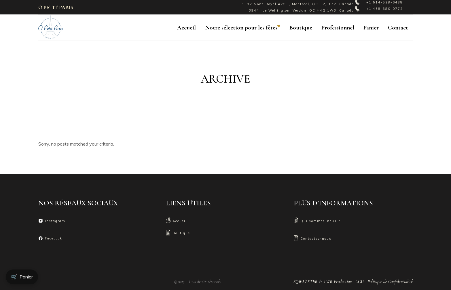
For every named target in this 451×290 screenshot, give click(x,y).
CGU (359, 282)
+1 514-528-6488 (384, 2)
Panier (22, 277)
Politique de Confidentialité (390, 282)
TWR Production (337, 282)
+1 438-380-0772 (384, 9)
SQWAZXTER (305, 282)
